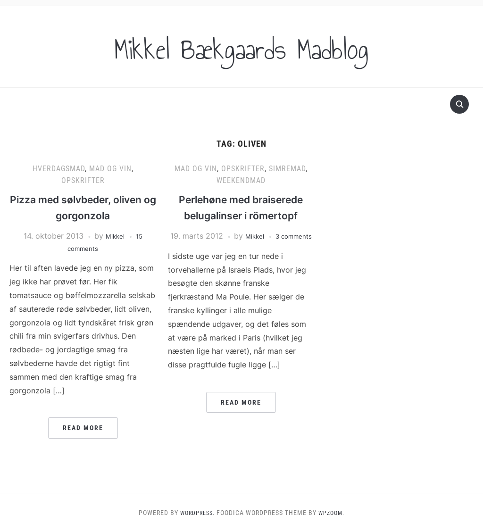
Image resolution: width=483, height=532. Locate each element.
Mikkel (114, 236)
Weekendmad (241, 180)
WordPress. (195, 512)
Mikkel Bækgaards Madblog (241, 46)
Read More (83, 428)
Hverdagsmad (59, 168)
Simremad (287, 168)
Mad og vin (110, 168)
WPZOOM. (334, 512)
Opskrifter (83, 180)
